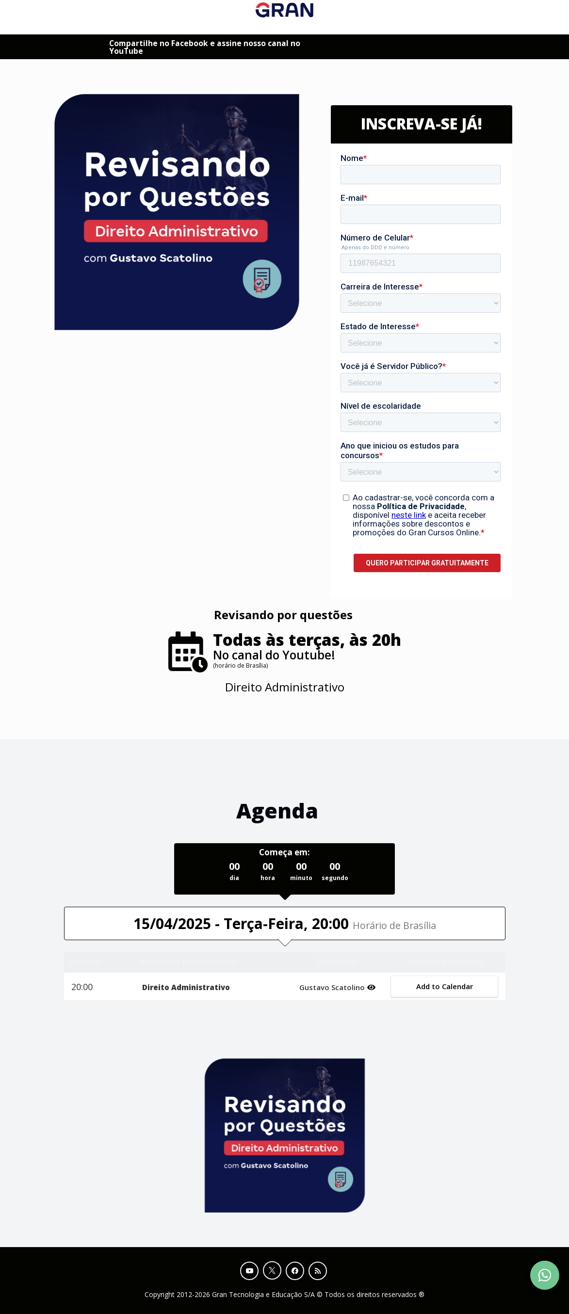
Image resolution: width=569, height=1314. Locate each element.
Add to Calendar (444, 986)
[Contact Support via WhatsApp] (544, 1275)
